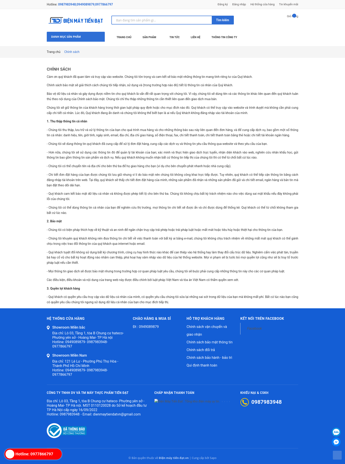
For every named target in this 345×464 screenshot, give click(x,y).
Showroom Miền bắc (68, 327)
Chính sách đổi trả (201, 350)
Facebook (254, 328)
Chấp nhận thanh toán (174, 393)
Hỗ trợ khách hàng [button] (206, 318)
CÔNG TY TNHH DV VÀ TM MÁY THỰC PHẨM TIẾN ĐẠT (88, 393)
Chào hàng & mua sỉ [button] (152, 318)
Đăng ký (223, 4)
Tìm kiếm (222, 20)
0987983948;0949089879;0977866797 (85, 4)
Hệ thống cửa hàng (262, 4)
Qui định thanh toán (202, 365)
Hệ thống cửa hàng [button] (66, 318)
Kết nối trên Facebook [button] (262, 318)
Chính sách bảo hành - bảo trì (209, 357)
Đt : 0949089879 (146, 327)
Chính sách (59, 69)
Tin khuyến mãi (288, 4)
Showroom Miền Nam (69, 355)
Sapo (213, 458)
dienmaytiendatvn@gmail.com (117, 414)
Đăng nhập (239, 4)
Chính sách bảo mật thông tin (210, 342)
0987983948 (70, 414)
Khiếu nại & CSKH (254, 393)
